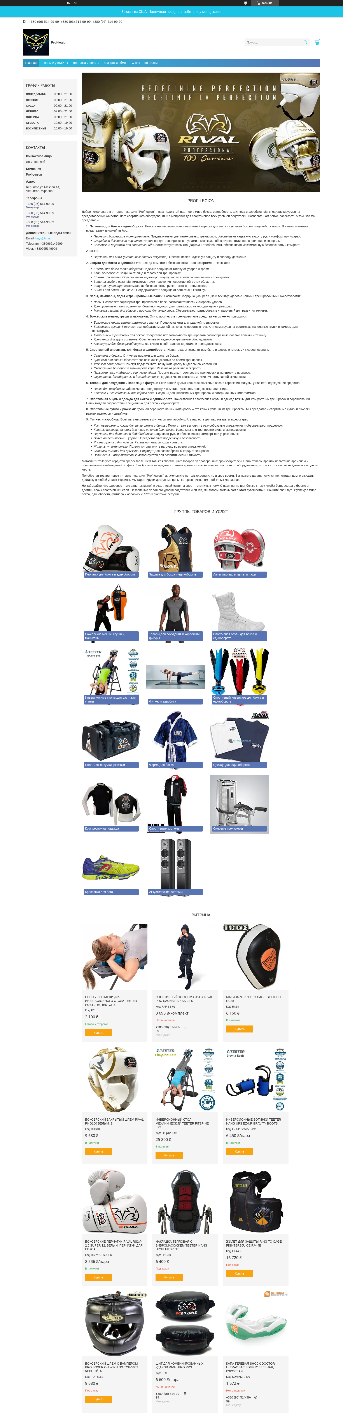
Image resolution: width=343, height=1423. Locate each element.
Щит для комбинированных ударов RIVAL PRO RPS (230, 1134)
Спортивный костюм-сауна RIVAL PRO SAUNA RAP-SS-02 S (170, 909)
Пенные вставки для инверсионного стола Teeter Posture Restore (106, 911)
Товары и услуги (52, 63)
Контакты (151, 63)
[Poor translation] (16, 1359)
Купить (98, 943)
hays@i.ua (42, 238)
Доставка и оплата (86, 63)
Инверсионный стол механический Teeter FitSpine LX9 (104, 1024)
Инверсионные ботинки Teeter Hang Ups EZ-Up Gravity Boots (167, 1024)
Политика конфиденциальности (196, 1333)
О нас (136, 63)
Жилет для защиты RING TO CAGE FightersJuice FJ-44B (108, 1134)
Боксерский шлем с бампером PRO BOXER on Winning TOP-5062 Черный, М (169, 1136)
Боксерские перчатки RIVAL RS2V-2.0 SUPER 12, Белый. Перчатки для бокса (230, 1024)
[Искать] (305, 42)
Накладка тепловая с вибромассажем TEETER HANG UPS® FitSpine (289, 1024)
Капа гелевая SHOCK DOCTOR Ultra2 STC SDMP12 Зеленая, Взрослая (292, 1136)
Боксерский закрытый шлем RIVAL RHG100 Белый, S (292, 909)
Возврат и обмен (116, 63)
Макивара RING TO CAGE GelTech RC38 (226, 909)
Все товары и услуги (199, 1307)
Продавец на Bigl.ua (171, 1329)
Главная (31, 63)
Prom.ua (190, 1325)
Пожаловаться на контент (159, 1333)
